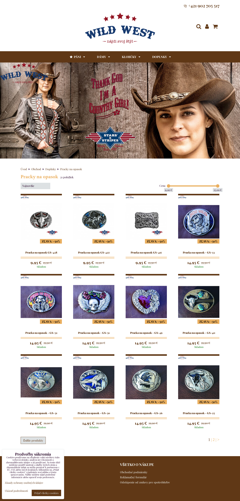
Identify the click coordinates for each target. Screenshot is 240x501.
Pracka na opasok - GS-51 (94, 333)
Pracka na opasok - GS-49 (146, 333)
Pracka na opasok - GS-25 (199, 413)
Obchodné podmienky (133, 472)
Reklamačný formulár (133, 477)
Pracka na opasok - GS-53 (199, 252)
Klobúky (131, 57)
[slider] (168, 186)
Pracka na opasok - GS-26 (146, 413)
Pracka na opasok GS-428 (41, 252)
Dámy (103, 57)
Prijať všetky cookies (46, 493)
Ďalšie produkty (33, 440)
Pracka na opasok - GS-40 (199, 333)
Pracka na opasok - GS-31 (41, 413)
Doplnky (161, 57)
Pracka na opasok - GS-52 (41, 333)
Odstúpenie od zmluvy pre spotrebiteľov (145, 482)
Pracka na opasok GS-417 (146, 252)
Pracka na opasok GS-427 (94, 252)
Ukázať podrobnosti (16, 490)
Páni (77, 57)
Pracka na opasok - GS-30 (94, 413)
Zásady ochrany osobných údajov (24, 482)
